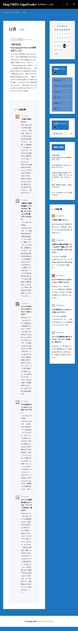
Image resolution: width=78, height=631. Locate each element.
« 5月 (55, 54)
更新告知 (20, 39)
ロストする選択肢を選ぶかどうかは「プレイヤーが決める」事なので (62, 338)
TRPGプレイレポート (62, 86)
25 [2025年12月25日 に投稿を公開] (64, 46)
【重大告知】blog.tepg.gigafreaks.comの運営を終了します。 (23, 47)
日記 (57, 97)
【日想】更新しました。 (61, 219)
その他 (13, 39)
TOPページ (8, 12)
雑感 (56, 108)
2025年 (17, 12)
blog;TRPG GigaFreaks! (28, 4)
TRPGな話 (58, 80)
